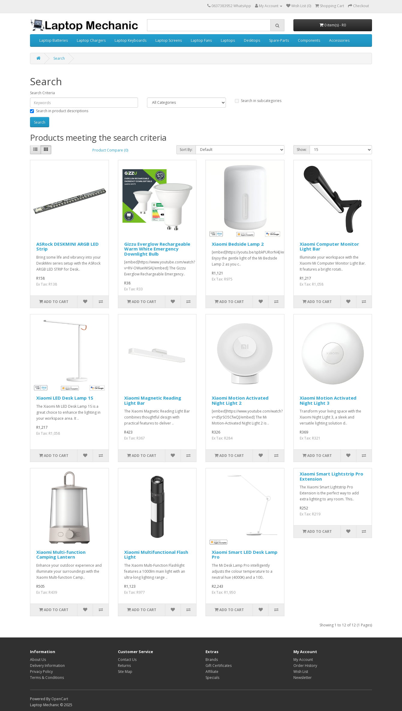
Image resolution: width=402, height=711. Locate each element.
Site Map (125, 671)
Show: (302, 149)
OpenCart (59, 698)
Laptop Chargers (91, 40)
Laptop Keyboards (130, 40)
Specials (212, 677)
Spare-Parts (279, 40)
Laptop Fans (201, 40)
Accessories (339, 40)
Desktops (252, 40)
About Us (38, 659)
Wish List (300, 671)
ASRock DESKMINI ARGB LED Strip (67, 246)
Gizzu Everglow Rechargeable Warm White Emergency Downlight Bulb (157, 249)
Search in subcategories (258, 100)
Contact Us (127, 659)
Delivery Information (47, 665)
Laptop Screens (168, 40)
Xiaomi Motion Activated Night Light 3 (328, 400)
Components (309, 40)
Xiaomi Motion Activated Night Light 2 (240, 400)
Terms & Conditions (47, 677)
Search (59, 58)
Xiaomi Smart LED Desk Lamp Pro (245, 554)
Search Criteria (42, 92)
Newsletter (302, 677)
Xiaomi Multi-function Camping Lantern (61, 554)
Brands (212, 659)
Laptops (228, 40)
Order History (305, 665)
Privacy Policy (41, 671)
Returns (124, 665)
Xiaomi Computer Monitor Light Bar (329, 246)
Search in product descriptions (59, 110)
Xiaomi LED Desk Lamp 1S (64, 398)
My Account (303, 659)
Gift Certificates (219, 665)
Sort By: (186, 149)
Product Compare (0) (110, 150)
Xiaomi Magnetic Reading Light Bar (152, 400)
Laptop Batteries (53, 40)
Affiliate (212, 671)
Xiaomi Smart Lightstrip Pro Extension (331, 476)
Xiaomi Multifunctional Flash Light (156, 554)
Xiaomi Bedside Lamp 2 (238, 244)
